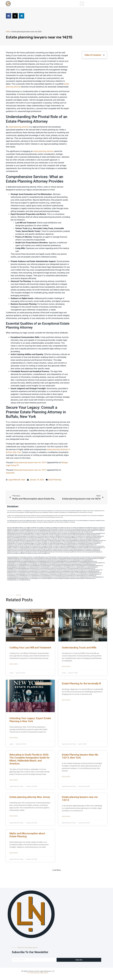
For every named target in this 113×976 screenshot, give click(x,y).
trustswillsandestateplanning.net (61, 577)
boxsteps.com (46, 540)
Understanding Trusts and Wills (79, 647)
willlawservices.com (91, 578)
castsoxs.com (47, 537)
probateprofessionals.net (93, 571)
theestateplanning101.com (21, 574)
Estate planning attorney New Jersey (29, 797)
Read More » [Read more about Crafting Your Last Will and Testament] (14, 664)
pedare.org (63, 527)
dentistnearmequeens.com (23, 536)
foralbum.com (65, 540)
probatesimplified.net (51, 572)
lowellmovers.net (44, 532)
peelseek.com (90, 550)
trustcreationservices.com (60, 575)
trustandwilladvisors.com (12, 575)
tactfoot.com (10, 553)
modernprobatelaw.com (81, 567)
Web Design (36, 973)
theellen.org (95, 536)
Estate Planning (54, 480)
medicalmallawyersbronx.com (30, 535)
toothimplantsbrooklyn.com (22, 539)
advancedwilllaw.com (54, 557)
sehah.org (55, 550)
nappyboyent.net (11, 552)
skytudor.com (23, 530)
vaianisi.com (76, 539)
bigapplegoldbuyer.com (72, 546)
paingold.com (99, 552)
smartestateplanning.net (81, 572)
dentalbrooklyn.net (60, 536)
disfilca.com (74, 552)
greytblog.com (10, 549)
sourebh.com (101, 530)
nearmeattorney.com (12, 536)
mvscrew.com (36, 532)
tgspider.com (10, 532)
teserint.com (58, 546)
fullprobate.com (36, 564)
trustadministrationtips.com (95, 574)
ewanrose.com (52, 552)
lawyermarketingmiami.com (98, 533)
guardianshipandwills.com (78, 564)
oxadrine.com (40, 540)
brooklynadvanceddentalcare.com (71, 537)
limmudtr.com (81, 547)
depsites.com (51, 549)
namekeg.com (16, 530)
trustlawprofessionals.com (72, 543)
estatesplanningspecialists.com (87, 562)
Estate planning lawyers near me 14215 (30, 462)
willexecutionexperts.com (48, 578)
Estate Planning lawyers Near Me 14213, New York (80, 756)
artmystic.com (81, 552)
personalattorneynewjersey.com (92, 527)
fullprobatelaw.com (44, 564)
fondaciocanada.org (67, 544)
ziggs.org (22, 552)
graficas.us (102, 527)
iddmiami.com (24, 553)
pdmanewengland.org (44, 552)
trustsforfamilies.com (25, 577)
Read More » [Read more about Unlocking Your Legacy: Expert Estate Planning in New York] (14, 738)
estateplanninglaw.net (24, 562)
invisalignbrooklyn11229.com (13, 546)
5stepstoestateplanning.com (13, 557)
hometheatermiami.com (81, 550)
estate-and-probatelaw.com (80, 558)
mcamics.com (60, 533)
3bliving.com (52, 540)
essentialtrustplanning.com (67, 558)
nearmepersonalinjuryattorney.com (47, 547)
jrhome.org (35, 550)
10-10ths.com (75, 527)
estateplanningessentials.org (75, 561)
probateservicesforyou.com (13, 572)
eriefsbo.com (52, 546)
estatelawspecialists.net (41, 560)
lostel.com (36, 553)
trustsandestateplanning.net (13, 577)
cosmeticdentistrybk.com (42, 529)
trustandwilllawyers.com (48, 575)
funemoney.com (89, 549)
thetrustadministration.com (34, 574)
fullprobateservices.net (54, 564)
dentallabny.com (46, 542)
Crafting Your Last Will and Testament (30, 647)
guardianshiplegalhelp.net (13, 567)
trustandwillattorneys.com (25, 575)
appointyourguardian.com (65, 557)
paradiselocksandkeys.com (31, 543)
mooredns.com (10, 540)
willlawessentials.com (81, 578)
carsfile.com (40, 543)
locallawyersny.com (37, 546)
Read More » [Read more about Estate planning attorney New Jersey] (14, 816)
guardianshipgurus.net (59, 565)
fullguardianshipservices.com (25, 564)
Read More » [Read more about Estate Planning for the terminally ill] (66, 700)
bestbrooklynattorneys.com (93, 535)
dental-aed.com (89, 532)
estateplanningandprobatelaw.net (14, 561)
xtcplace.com (61, 550)
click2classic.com (76, 544)
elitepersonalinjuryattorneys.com (14, 542)
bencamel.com (46, 544)
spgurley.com (74, 536)
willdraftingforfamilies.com (25, 578)
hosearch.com (59, 544)
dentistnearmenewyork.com (20, 540)
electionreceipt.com (43, 549)
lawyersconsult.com (61, 552)
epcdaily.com (56, 539)
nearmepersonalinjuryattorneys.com (88, 544)
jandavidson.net (96, 550)
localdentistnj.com (56, 527)
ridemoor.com (60, 537)
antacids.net (30, 532)
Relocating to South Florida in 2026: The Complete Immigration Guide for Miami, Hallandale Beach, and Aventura (29, 759)
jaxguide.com (58, 535)
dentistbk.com (32, 544)
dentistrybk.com (84, 540)
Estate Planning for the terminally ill (81, 683)
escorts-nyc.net (83, 537)
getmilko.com (29, 547)
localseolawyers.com (34, 536)
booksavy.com (10, 537)
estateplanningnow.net (34, 562)
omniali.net (85, 530)
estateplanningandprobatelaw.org (30, 561)
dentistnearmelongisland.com (84, 542)
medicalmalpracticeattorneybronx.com (16, 533)
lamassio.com (68, 549)
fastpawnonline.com (11, 539)
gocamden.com (47, 533)
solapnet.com (46, 543)
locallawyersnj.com (74, 532)
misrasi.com (67, 532)
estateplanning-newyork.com (65, 560)
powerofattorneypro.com (13, 570)
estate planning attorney (19, 127)
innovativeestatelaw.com (46, 567)
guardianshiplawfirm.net (82, 565)
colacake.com (21, 543)
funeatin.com (10, 547)
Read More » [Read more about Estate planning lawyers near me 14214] (66, 816)
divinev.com (89, 533)
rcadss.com (62, 549)
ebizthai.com (32, 537)
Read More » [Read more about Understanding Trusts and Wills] (66, 666)
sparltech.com (46, 553)
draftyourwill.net (49, 558)
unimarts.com (61, 532)
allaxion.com (40, 535)
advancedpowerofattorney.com (27, 557)
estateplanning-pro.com (77, 560)
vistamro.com (36, 552)
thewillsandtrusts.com (45, 574)
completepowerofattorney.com (14, 558)
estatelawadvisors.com (19, 560)
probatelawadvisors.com (35, 571)
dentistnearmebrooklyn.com (28, 542)
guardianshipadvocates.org (66, 564)
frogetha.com (102, 529)
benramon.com (97, 549)
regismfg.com (39, 544)
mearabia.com (43, 539)
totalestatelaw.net (54, 574)
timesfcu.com (63, 539)
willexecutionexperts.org (60, 578)
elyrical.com (36, 530)
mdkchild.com (35, 527)
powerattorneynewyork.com (34, 568)
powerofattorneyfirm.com (63, 568)
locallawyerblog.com (53, 532)
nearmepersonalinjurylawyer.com (28, 529)
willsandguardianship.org (24, 580)
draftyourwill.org (57, 558)
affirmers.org (41, 550)
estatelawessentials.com (30, 560)
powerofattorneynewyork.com (88, 568)
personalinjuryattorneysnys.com (78, 549)
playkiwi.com (52, 544)
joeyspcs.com (97, 543)
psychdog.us (58, 540)
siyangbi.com (45, 546)
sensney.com (69, 529)
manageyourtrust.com (71, 567)
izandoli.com (10, 550)
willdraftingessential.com (12, 578)
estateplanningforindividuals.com (89, 561)
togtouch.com (50, 539)
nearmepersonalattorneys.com (57, 542)
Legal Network (44, 973)
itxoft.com (41, 553)
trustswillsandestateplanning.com (46, 577)
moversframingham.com (96, 542)
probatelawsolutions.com (56, 571)
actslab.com (89, 529)
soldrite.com (16, 547)
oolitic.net (90, 530)
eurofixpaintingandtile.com (74, 540)
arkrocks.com (68, 547)
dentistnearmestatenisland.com (80, 535)
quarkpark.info (92, 552)
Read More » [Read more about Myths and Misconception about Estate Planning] (14, 853)
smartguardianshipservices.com (94, 572)
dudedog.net (95, 529)
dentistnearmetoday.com (54, 529)
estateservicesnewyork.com (73, 562)
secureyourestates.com (70, 572)
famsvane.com (38, 542)
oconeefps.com (42, 527)
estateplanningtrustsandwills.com (58, 562)
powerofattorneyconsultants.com (49, 568)
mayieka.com (10, 530)
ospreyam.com (23, 532)
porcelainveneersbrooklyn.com (80, 529)
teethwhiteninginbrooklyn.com (70, 542)
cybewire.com (82, 539)
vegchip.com (49, 527)
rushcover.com (69, 527)
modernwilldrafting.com (92, 567)
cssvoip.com (69, 535)
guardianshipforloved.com (25, 565)
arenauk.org (79, 530)
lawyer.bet (10, 473)
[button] (82, 3)
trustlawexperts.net (70, 575)
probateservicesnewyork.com (27, 572)
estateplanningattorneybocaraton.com (47, 561)
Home (8, 31)
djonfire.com (67, 550)
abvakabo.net (82, 527)
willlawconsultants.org (71, 578)
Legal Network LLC (47, 971)
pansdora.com (75, 547)
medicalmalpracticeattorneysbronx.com (29, 549)
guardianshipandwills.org (90, 564)
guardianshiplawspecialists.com (95, 565)
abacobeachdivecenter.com (46, 530)
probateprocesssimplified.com (81, 571)
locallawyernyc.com (11, 544)
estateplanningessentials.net (62, 561)
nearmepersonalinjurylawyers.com (15, 535)
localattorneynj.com (48, 550)
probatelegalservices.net (68, 571)
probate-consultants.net (63, 570)
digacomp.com (30, 530)
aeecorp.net (10, 527)
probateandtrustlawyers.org (13, 571)
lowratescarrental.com (44, 536)
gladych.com (95, 530)
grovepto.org (69, 552)
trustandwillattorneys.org (36, 575)
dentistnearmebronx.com (30, 533)
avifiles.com (26, 544)
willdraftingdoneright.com (98, 577)
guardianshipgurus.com (48, 565)
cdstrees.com (30, 553)
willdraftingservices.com (36, 578)
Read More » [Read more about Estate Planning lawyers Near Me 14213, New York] (66, 776)
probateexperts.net (24, 571)
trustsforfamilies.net (34, 577)
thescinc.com (63, 529)
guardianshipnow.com (24, 567)
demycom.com (16, 532)
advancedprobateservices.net (42, 557)
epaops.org (72, 550)
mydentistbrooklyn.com (12, 543)
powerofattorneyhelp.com (75, 568)
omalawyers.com (82, 536)
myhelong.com (35, 547)
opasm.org (56, 549)
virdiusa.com (66, 533)
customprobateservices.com (28, 558)
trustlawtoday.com (91, 575)
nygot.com (17, 552)
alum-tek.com (82, 532)
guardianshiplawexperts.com (70, 565)
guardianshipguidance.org (37, 565)
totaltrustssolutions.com (64, 574)
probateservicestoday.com (40, 572)
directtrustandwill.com (40, 558)
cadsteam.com (89, 536)
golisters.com (88, 547)
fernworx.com (63, 530)
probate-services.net (84, 570)
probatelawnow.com (45, 571)
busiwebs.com (22, 550)
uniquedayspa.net (29, 552)
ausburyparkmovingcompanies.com (58, 543)
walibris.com (58, 547)
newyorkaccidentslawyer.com (98, 547)
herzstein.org (74, 530)
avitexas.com (26, 537)
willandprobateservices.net (86, 577)
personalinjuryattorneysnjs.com (94, 537)
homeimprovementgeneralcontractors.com (88, 546)
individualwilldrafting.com (35, 567)
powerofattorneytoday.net (52, 570)
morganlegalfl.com (11, 568)
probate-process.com (75, 570)
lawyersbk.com (69, 539)
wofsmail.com (68, 536)
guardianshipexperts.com (13, 565)
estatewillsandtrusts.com (13, 564)
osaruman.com (52, 535)
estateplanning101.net (88, 560)
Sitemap (30, 973)
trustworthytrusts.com (74, 577)
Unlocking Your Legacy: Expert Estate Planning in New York (30, 720)
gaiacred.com (64, 546)
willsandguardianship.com (13, 580)
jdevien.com (101, 536)
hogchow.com (18, 529)
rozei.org (68, 530)
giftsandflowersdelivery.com (19, 527)
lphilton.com (45, 535)
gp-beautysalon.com (31, 540)
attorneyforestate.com (76, 557)
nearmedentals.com (82, 543)
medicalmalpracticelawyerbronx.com (77, 533)
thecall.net (64, 535)
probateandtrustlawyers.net (96, 570)
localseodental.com (39, 537)
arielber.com (91, 540)
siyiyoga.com (22, 547)
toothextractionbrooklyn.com (26, 546)
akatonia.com (97, 540)
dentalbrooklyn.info (18, 537)
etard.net (63, 547)
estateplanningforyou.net (12, 562)
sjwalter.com (53, 536)
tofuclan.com (101, 546)
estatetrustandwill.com (99, 562)
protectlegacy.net (60, 572)
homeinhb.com (90, 543)
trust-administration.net (83, 574)
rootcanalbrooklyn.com (34, 539)
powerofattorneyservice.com (25, 570)
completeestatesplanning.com (99, 557)
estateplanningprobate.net (45, 562)
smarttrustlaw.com (11, 574)
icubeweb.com (20, 544)
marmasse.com (16, 553)
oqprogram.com (10, 529)
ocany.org (87, 552)
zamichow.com (56, 530)
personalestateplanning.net (22, 568)
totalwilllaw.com (74, 574)
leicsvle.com (16, 550)
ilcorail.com (103, 540)
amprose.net (53, 533)
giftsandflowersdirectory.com (93, 539)
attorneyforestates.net (87, 557)
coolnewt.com (29, 550)
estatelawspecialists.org (53, 560)
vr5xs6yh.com (54, 537)
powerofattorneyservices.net (39, 570)
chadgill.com (29, 527)
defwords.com (40, 533)
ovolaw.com (17, 549)
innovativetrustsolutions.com (58, 567)
